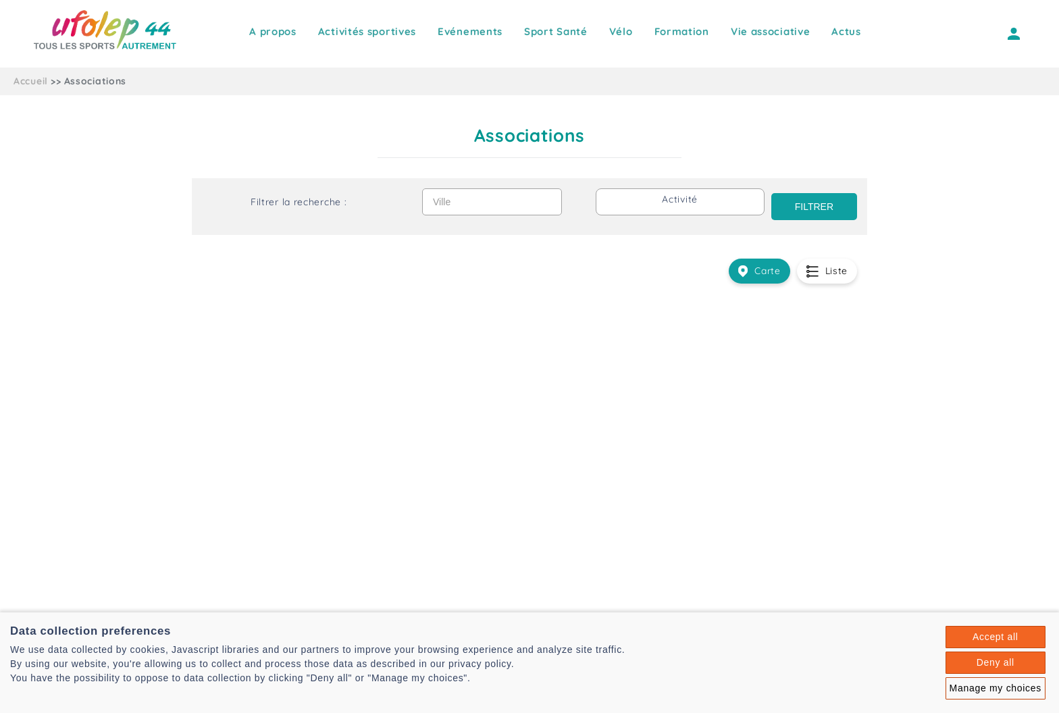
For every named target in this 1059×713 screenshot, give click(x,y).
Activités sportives (367, 31)
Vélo (621, 31)
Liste (827, 271)
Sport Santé (556, 31)
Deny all (995, 662)
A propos (272, 31)
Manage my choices (995, 688)
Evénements (470, 31)
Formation (681, 31)
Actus (846, 31)
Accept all (995, 636)
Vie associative (770, 31)
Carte (759, 271)
